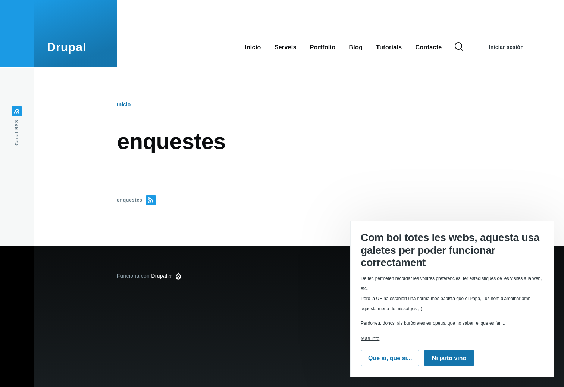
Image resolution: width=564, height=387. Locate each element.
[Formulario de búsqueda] (459, 47)
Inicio (124, 104)
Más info (370, 338)
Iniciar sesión (506, 47)
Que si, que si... (390, 358)
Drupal (66, 47)
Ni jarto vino (449, 358)
